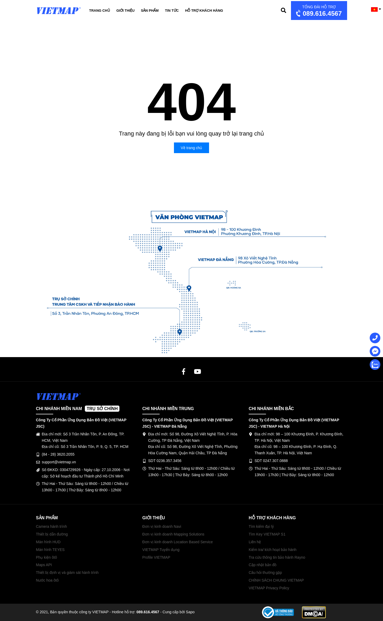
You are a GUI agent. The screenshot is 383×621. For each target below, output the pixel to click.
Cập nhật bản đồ (262, 565)
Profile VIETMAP (156, 557)
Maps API (44, 565)
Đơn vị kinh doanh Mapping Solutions (173, 534)
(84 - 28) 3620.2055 (58, 454)
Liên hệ (255, 542)
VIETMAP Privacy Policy (269, 588)
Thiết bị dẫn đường (52, 534)
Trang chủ (99, 11)
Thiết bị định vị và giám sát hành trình (67, 572)
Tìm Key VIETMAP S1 (267, 534)
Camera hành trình (51, 526)
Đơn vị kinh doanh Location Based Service (177, 542)
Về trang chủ (191, 148)
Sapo (190, 612)
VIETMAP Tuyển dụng (161, 550)
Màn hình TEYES (50, 550)
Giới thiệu (125, 11)
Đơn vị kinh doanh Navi (161, 526)
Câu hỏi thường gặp (265, 572)
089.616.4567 (318, 11)
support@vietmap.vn (59, 462)
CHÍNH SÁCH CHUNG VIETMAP (276, 580)
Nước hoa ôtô (47, 580)
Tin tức (172, 11)
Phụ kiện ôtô (46, 557)
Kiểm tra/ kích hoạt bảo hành (273, 550)
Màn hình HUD (48, 542)
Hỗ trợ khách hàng (204, 11)
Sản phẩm (150, 11)
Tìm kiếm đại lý (261, 526)
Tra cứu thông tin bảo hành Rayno (277, 557)
